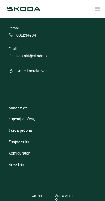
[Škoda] (23, 9)
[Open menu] (97, 9)
